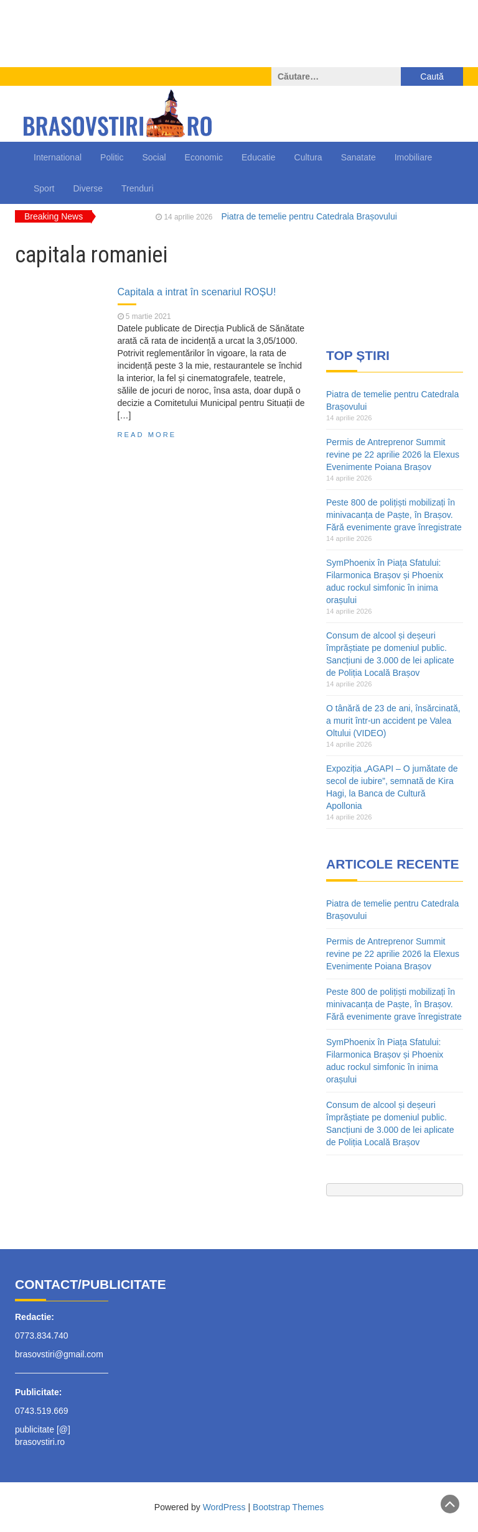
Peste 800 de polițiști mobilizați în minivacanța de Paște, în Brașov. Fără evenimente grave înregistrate (394, 514)
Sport (44, 188)
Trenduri (137, 188)
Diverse (87, 188)
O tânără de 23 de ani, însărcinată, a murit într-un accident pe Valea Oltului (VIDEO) (393, 720)
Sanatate (358, 157)
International (58, 157)
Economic (204, 157)
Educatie (258, 157)
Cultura (308, 157)
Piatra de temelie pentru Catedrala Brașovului (309, 216)
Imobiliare (414, 157)
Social (154, 157)
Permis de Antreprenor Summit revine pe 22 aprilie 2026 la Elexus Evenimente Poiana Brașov (392, 454)
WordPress (224, 1507)
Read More (147, 434)
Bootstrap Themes (288, 1507)
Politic (111, 157)
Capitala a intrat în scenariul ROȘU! (197, 291)
